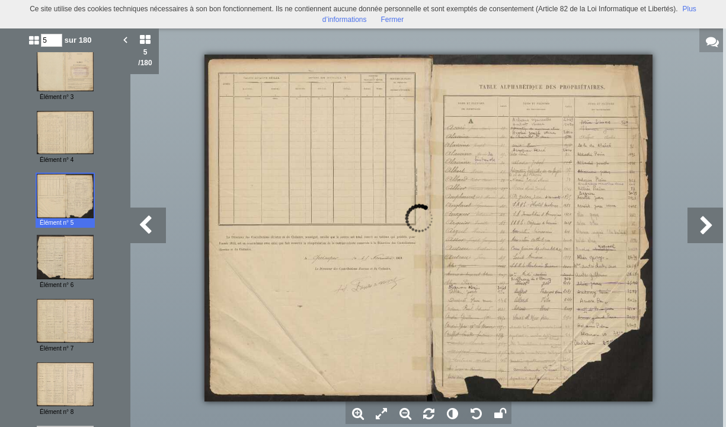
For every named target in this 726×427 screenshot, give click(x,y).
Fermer (392, 19)
